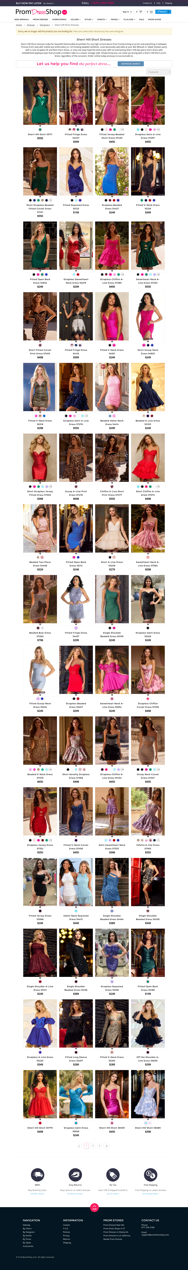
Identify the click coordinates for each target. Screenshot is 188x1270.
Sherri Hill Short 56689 (148, 1128)
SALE (141, 19)
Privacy (66, 1235)
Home (19, 25)
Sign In (126, 12)
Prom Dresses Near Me (113, 1225)
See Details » (48, 3)
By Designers (29, 1232)
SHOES (154, 19)
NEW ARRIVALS (21, 19)
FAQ (158, 3)
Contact (66, 1225)
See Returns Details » (75, 1194)
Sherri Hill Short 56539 (112, 1128)
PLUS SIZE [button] (129, 19)
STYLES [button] (89, 19)
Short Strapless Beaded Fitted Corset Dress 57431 (40, 208)
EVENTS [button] (102, 19)
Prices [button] (115, 19)
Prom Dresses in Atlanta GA (115, 1232)
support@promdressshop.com (155, 1234)
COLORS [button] (75, 19)
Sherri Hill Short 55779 (40, 1128)
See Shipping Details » (150, 1194)
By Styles (27, 1242)
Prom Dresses (40, 19)
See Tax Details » (113, 1194)
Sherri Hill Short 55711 (40, 134)
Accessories (28, 1246)
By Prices (27, 1239)
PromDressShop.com (27, 1257)
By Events (27, 1235)
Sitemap (26, 1225)
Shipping (168, 3)
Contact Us (147, 3)
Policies (66, 1232)
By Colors (27, 1228)
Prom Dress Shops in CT (114, 1228)
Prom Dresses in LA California (116, 1235)
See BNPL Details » (38, 1194)
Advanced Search (130, 64)
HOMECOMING (59, 19)
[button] (163, 11)
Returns (66, 1239)
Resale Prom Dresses (112, 1239)
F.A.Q (65, 1228)
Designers (45, 25)
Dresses (31, 25)
